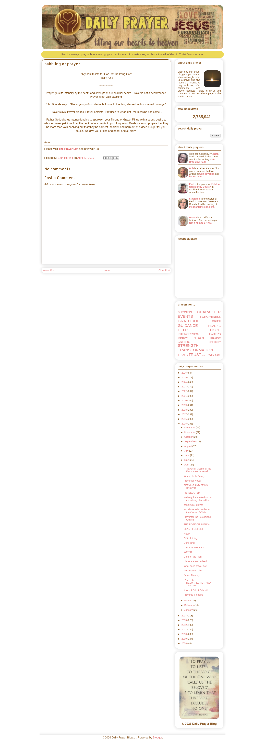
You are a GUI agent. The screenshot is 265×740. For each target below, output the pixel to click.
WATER (188, 552)
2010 (184, 634)
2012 (184, 625)
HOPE (215, 330)
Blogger (157, 737)
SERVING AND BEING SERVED (196, 486)
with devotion (206, 173)
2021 (184, 396)
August (188, 446)
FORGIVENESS (210, 316)
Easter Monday (192, 575)
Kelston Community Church (204, 185)
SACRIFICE (184, 342)
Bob (191, 168)
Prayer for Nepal (192, 480)
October (188, 437)
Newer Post (49, 270)
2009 (184, 638)
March (187, 600)
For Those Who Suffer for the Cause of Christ (197, 511)
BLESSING (185, 312)
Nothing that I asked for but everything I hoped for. (198, 499)
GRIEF (216, 321)
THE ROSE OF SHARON (197, 524)
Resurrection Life (193, 570)
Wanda (193, 217)
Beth (216, 154)
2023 (184, 386)
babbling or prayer (193, 505)
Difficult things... (192, 538)
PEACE (199, 338)
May (186, 460)
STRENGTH (188, 345)
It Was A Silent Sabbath (196, 590)
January (188, 609)
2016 (184, 419)
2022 (184, 391)
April (187, 464)
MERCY (183, 338)
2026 (184, 372)
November (190, 432)
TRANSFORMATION (195, 350)
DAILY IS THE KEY (194, 547)
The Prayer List (68, 148)
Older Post (164, 270)
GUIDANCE (188, 325)
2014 (184, 615)
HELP (183, 330)
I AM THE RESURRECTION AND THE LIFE (197, 583)
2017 (184, 414)
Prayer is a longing (193, 594)
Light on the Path (193, 556)
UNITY (205, 355)
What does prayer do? (195, 566)
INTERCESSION (188, 334)
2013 (184, 620)
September (190, 441)
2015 (184, 423)
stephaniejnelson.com (201, 206)
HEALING (214, 326)
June (187, 455)
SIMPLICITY (215, 342)
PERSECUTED (192, 492)
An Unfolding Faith (202, 160)
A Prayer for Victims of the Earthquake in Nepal (197, 470)
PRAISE (215, 338)
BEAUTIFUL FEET (193, 529)
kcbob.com (195, 176)
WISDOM (214, 355)
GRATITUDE (188, 321)
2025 (184, 377)
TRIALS (183, 355)
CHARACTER (209, 312)
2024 (184, 382)
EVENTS (185, 316)
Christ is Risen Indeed (195, 561)
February (189, 605)
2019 (184, 405)
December (190, 427)
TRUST (194, 355)
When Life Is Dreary (194, 476)
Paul (191, 184)
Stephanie (194, 198)
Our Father (189, 542)
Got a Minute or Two (200, 223)
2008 (184, 643)
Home (107, 270)
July (186, 450)
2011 (184, 629)
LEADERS (214, 334)
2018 (184, 409)
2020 (184, 400)
